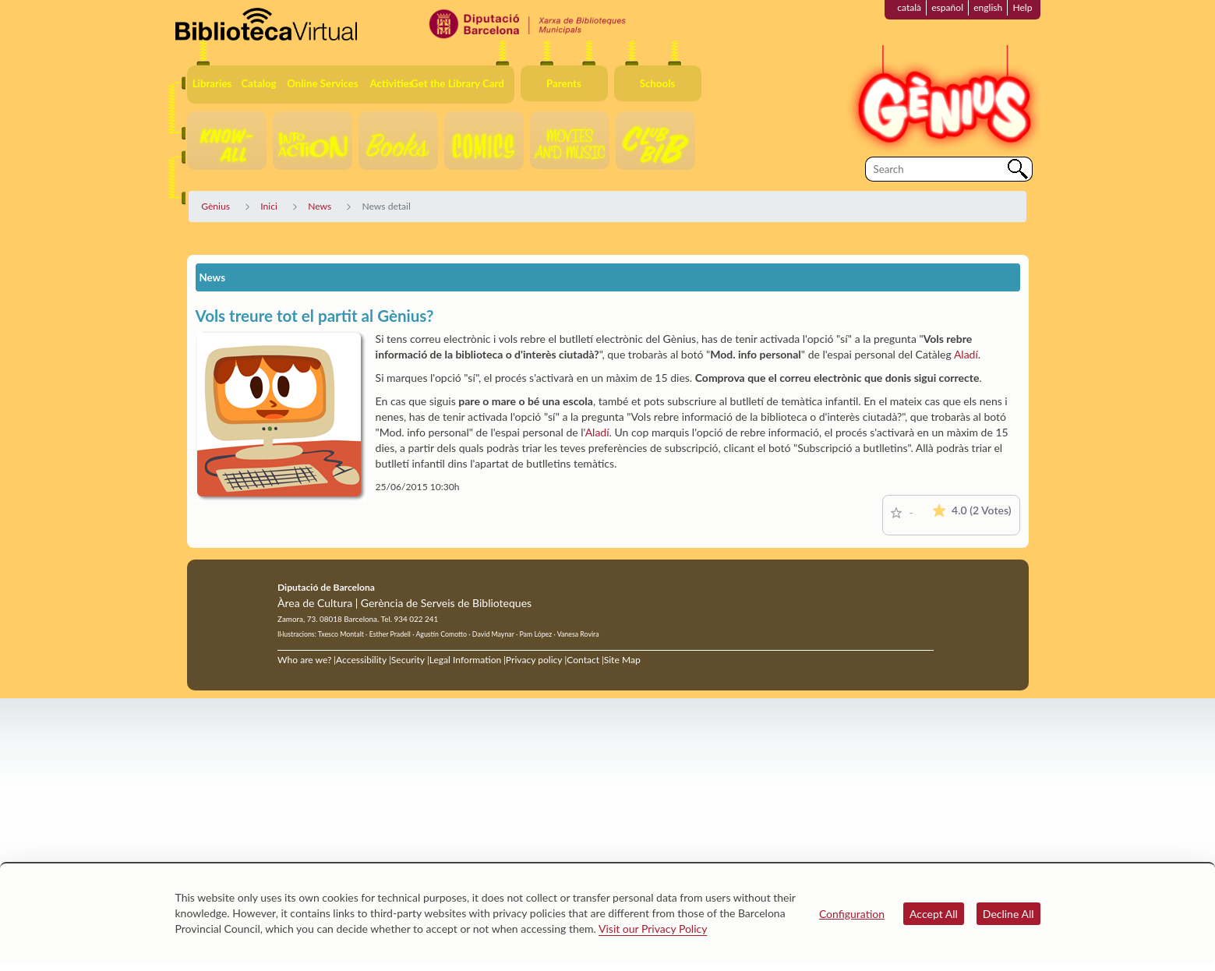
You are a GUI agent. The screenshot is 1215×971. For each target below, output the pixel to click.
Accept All (933, 913)
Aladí (966, 354)
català (909, 7)
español (947, 7)
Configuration (852, 913)
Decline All (1008, 913)
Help (1022, 7)
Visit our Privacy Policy (653, 928)
